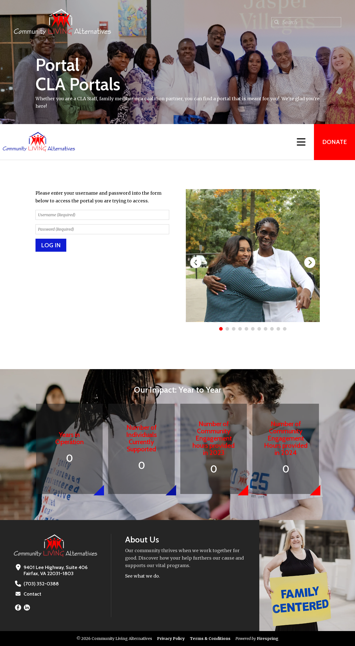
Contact (32, 594)
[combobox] (306, 22)
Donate (334, 142)
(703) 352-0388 (41, 584)
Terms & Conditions (210, 638)
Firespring (267, 638)
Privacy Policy (171, 638)
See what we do (142, 576)
